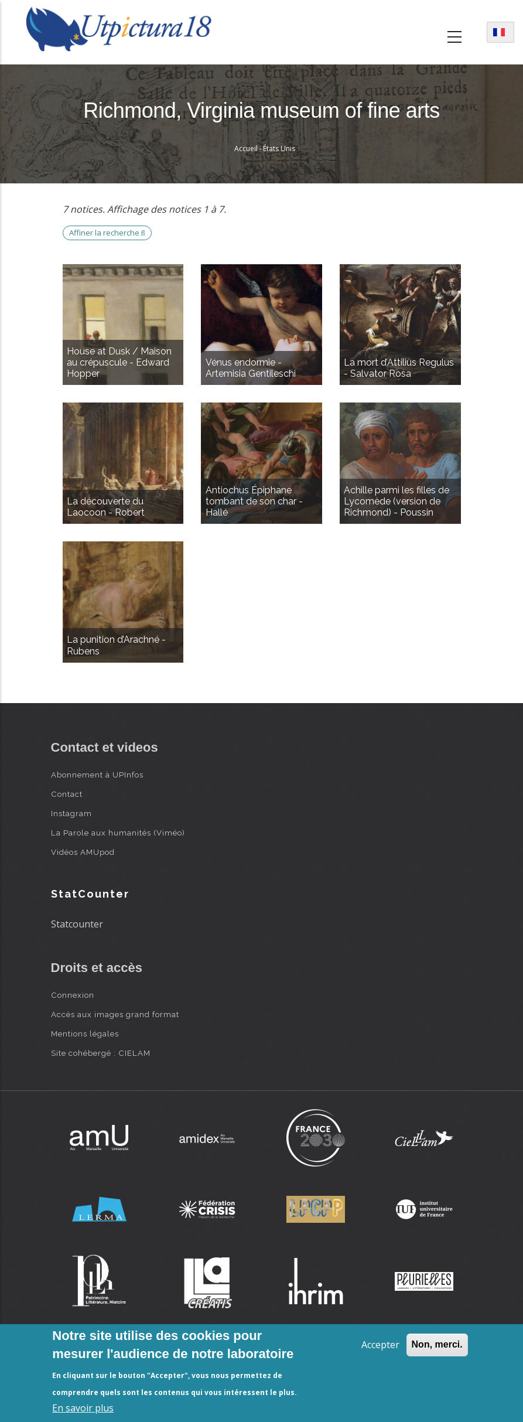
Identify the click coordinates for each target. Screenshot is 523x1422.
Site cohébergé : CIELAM (101, 1053)
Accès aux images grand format (115, 1014)
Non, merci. (437, 1344)
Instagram (71, 813)
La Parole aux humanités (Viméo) (118, 832)
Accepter (380, 1344)
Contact (67, 794)
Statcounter (77, 924)
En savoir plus (83, 1407)
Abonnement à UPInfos (97, 774)
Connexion (72, 995)
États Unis (279, 149)
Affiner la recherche (107, 232)
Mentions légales (85, 1033)
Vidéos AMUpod (83, 852)
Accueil (246, 149)
